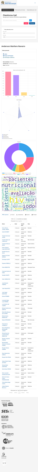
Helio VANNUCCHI (6, 279)
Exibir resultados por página (19, 218)
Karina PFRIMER (5, 296)
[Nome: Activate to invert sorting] (6, 225)
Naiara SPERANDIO (6, 320)
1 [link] (19, 392)
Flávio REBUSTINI (6, 267)
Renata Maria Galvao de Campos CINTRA (6, 344)
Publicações (17, 228)
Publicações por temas (20, 10)
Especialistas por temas (8, 10)
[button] (35, 3)
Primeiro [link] (10, 392)
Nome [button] (3, 224)
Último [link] (27, 392)
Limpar (26, 23)
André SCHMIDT (5, 232)
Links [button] (16, 224)
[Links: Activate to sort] (17, 225)
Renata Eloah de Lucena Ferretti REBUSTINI (5, 335)
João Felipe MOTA (6, 288)
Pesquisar (32, 23)
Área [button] (29, 224)
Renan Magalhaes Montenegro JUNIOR (6, 329)
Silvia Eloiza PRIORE (6, 369)
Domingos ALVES (6, 259)
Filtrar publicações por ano (8, 29)
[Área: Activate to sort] (32, 225)
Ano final (4, 35)
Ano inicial (4, 31)
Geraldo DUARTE (5, 275)
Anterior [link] (15, 392)
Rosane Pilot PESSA (6, 357)
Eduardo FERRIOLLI (6, 263)
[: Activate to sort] (13, 225)
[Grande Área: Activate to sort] (23, 225)
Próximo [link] (22, 392)
